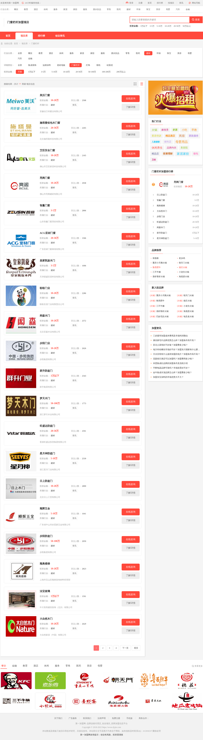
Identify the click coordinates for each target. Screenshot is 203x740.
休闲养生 (157, 147)
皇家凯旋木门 (47, 260)
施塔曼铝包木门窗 (50, 122)
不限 (20, 72)
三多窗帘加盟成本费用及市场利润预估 (170, 336)
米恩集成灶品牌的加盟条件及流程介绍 (170, 363)
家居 (65, 9)
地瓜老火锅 (188, 316)
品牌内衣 (171, 147)
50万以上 (187, 26)
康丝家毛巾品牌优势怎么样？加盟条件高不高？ (174, 340)
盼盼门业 (45, 288)
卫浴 (154, 160)
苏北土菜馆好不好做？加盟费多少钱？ (170, 345)
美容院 (184, 147)
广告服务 (73, 718)
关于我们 (58, 718)
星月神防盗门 (47, 453)
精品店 (155, 153)
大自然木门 (46, 618)
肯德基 (156, 258)
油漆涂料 (47, 65)
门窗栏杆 (76, 65)
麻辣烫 (165, 130)
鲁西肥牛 (157, 267)
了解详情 (130, 107)
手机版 (129, 718)
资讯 (181, 3)
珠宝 (148, 9)
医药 (119, 9)
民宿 (182, 135)
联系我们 (87, 718)
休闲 (46, 9)
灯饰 (88, 65)
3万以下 (143, 26)
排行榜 (160, 3)
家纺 (75, 9)
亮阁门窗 (45, 178)
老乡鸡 (182, 258)
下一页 (125, 648)
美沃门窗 (45, 95)
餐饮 (16, 9)
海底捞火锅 (184, 276)
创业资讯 (60, 36)
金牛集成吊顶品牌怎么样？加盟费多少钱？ (172, 372)
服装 (85, 9)
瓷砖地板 (61, 65)
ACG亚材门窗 (48, 233)
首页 (150, 3)
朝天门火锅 (184, 263)
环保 (138, 9)
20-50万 (177, 26)
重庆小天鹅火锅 (160, 263)
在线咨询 (130, 98)
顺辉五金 (45, 508)
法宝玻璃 (45, 591)
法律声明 (102, 718)
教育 (26, 9)
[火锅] (152, 295)
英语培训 (156, 136)
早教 (194, 129)
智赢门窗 (45, 205)
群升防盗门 (46, 370)
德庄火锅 (183, 267)
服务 (56, 9)
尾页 (136, 648)
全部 (20, 53)
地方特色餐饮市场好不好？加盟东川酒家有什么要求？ (176, 349)
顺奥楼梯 (45, 563)
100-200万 (106, 72)
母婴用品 (181, 142)
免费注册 (116, 718)
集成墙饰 (32, 65)
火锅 (154, 129)
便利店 (167, 141)
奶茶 (175, 130)
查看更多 (199, 666)
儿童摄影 (156, 142)
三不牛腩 (157, 272)
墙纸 (98, 65)
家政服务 (193, 136)
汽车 (178, 9)
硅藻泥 (110, 65)
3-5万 (152, 26)
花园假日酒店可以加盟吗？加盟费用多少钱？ (173, 358)
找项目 (171, 3)
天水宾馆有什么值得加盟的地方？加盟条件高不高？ (176, 354)
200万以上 (121, 72)
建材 (129, 9)
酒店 (36, 9)
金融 (188, 9)
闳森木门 (45, 315)
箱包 (195, 153)
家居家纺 (183, 153)
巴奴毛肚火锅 (162, 316)
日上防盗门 (46, 481)
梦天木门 (45, 398)
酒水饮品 (97, 9)
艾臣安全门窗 (47, 150)
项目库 (24, 36)
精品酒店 (170, 136)
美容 (158, 9)
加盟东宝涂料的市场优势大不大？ (168, 377)
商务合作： (144, 718)
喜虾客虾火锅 (159, 276)
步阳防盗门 (46, 536)
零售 (109, 9)
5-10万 (159, 26)
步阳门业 (45, 343)
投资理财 (168, 153)
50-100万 (92, 72)
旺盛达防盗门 (47, 426)
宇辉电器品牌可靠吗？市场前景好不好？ (171, 368)
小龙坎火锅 (184, 272)
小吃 (184, 129)
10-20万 (168, 26)
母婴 (168, 9)
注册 (140, 3)
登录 (131, 3)
